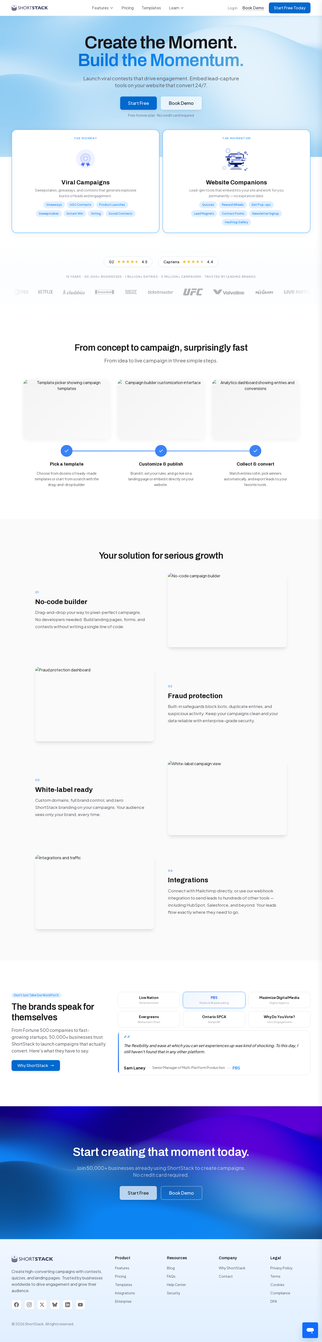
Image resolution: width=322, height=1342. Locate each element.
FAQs (171, 1276)
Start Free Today (290, 7)
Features (103, 7)
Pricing (127, 7)
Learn (176, 7)
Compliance (280, 1293)
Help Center (176, 1284)
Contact (226, 1276)
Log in (232, 8)
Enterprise (123, 1301)
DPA (273, 1301)
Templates (151, 7)
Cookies (277, 1284)
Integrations (125, 1293)
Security (173, 1293)
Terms (275, 1276)
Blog (171, 1268)
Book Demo (253, 7)
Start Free (138, 103)
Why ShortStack (232, 1268)
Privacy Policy (281, 1268)
